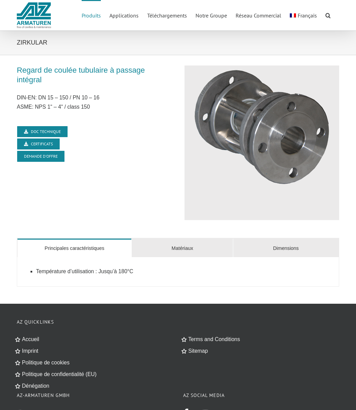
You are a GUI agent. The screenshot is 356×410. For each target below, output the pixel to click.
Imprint (30, 351)
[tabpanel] (178, 272)
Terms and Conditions (214, 339)
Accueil (30, 339)
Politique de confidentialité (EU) (59, 374)
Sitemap (198, 351)
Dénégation (35, 386)
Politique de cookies (46, 362)
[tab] (74, 248)
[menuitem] (303, 14)
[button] (328, 14)
